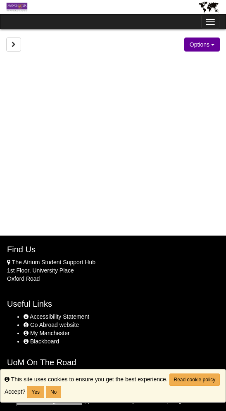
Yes (35, 392)
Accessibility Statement (56, 316)
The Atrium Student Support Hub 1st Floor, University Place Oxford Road (51, 270)
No (53, 392)
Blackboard (41, 341)
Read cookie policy (195, 380)
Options (202, 44)
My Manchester (47, 333)
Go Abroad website (51, 325)
